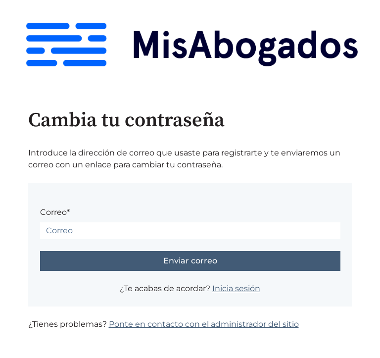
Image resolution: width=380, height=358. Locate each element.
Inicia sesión (236, 288)
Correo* (55, 212)
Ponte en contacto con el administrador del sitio (204, 324)
